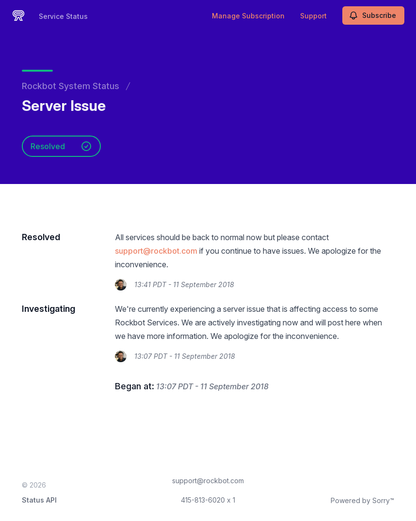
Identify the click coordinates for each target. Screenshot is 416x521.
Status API (39, 500)
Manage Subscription (248, 16)
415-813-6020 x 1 (208, 500)
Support (313, 16)
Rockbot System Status (70, 86)
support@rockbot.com (156, 251)
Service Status (63, 16)
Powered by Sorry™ (362, 500)
